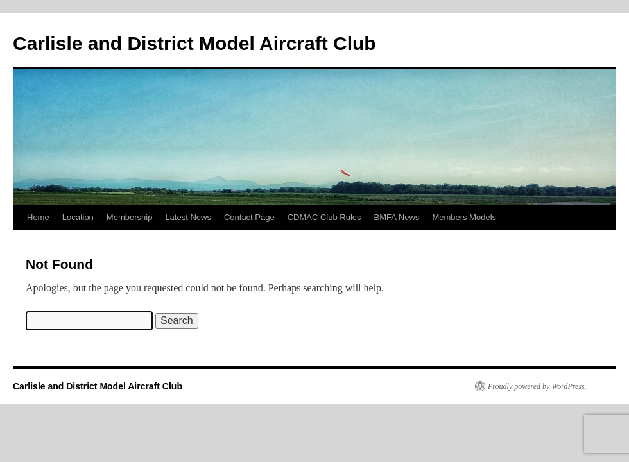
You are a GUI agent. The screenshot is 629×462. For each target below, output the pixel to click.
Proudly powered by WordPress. (537, 386)
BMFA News (397, 217)
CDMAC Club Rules (324, 217)
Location (78, 217)
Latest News (188, 217)
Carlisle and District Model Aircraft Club (194, 43)
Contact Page (249, 217)
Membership (130, 217)
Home (38, 217)
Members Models (464, 217)
